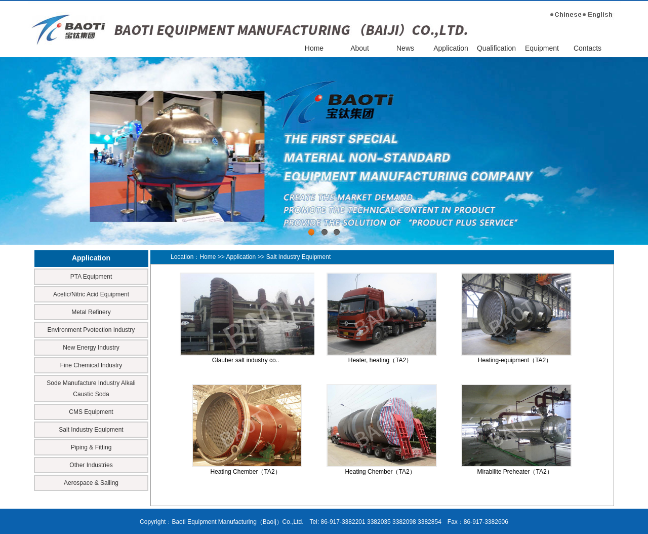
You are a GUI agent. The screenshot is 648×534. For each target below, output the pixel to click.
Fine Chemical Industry (91, 365)
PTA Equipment (91, 276)
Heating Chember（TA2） (245, 471)
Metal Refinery (90, 312)
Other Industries (90, 465)
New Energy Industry (91, 347)
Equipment (542, 48)
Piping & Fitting (91, 447)
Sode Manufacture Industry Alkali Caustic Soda (91, 388)
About (359, 48)
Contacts (587, 48)
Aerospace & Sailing (91, 482)
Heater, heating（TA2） (380, 360)
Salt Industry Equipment (91, 429)
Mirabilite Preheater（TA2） (514, 471)
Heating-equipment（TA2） (515, 360)
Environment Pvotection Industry (91, 329)
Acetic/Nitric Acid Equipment (91, 294)
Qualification (496, 48)
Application (450, 48)
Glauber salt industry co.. (245, 360)
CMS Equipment (91, 411)
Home (314, 48)
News (405, 48)
